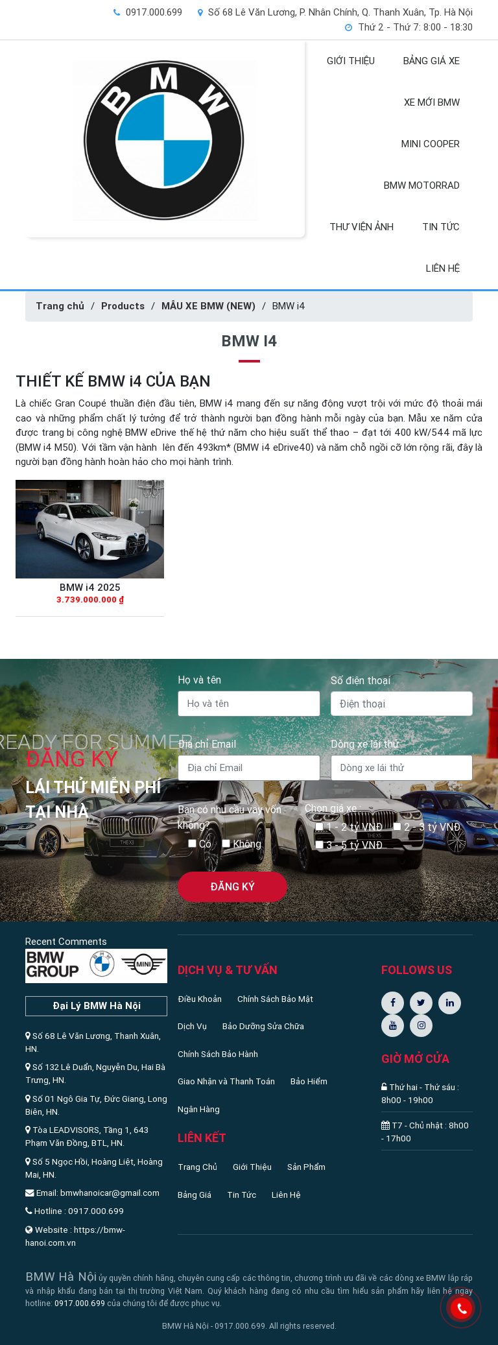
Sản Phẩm (306, 1166)
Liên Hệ (286, 1194)
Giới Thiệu (252, 1166)
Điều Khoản (200, 999)
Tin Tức (241, 1194)
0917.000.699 (79, 1303)
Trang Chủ (197, 1166)
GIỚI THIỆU (351, 60)
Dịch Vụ (192, 1026)
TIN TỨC (441, 226)
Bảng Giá (194, 1194)
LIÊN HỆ (443, 268)
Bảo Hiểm (308, 1081)
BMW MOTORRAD (422, 185)
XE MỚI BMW (432, 102)
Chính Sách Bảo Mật (275, 999)
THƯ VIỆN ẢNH (361, 226)
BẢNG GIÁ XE (431, 60)
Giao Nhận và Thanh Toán (226, 1081)
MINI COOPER (430, 143)
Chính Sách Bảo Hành (218, 1054)
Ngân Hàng (199, 1109)
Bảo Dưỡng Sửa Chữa (263, 1026)
